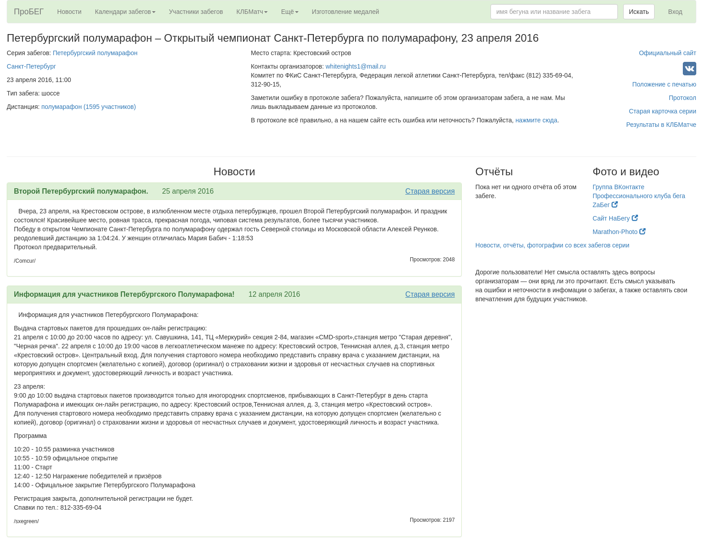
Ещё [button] (290, 11)
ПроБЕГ (29, 11)
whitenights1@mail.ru (355, 66)
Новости (69, 11)
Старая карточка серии (662, 111)
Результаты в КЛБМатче (661, 124)
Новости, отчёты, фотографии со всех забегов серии (552, 245)
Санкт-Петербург (31, 66)
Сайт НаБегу (615, 218)
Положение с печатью (664, 84)
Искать (639, 11)
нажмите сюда (536, 120)
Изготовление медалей (345, 11)
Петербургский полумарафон (95, 52)
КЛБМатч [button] (252, 11)
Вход (675, 11)
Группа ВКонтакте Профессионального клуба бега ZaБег (639, 195)
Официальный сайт (667, 52)
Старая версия (430, 191)
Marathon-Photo (619, 231)
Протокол (682, 97)
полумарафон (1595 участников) (88, 106)
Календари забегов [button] (125, 11)
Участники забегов (196, 11)
